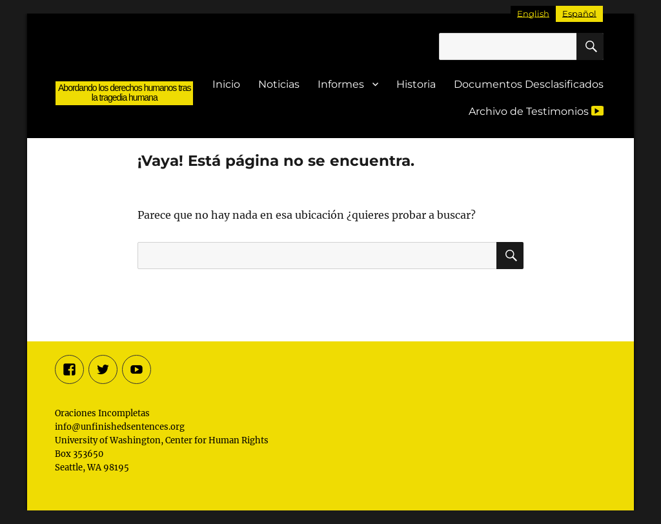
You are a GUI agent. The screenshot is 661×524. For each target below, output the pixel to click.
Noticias (279, 84)
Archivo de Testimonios (536, 111)
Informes (341, 84)
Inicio (226, 84)
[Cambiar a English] (533, 14)
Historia (416, 84)
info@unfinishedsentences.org (120, 426)
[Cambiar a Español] (579, 14)
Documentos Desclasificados (529, 84)
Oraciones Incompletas (124, 66)
